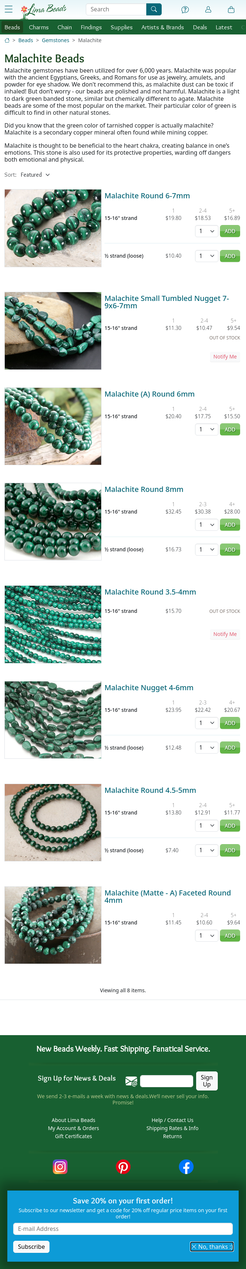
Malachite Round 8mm (144, 489)
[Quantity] (207, 231)
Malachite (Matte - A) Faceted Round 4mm (167, 896)
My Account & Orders (73, 1128)
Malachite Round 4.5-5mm (150, 790)
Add (230, 231)
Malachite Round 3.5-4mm (150, 592)
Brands (163, 27)
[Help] (185, 10)
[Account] (208, 10)
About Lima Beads (73, 1120)
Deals (200, 27)
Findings (91, 27)
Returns (172, 1136)
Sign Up (207, 1080)
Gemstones (55, 40)
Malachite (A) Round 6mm (149, 394)
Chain (65, 27)
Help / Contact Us (172, 1120)
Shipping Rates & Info (172, 1128)
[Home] (7, 40)
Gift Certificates (73, 1136)
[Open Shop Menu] (8, 9)
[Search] (154, 9)
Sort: (10, 174)
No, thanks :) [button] (212, 1247)
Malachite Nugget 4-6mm (149, 687)
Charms (39, 27)
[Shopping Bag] (231, 10)
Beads (12, 27)
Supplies (122, 27)
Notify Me (225, 356)
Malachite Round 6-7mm (147, 196)
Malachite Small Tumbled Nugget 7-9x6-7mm (166, 301)
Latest (224, 27)
